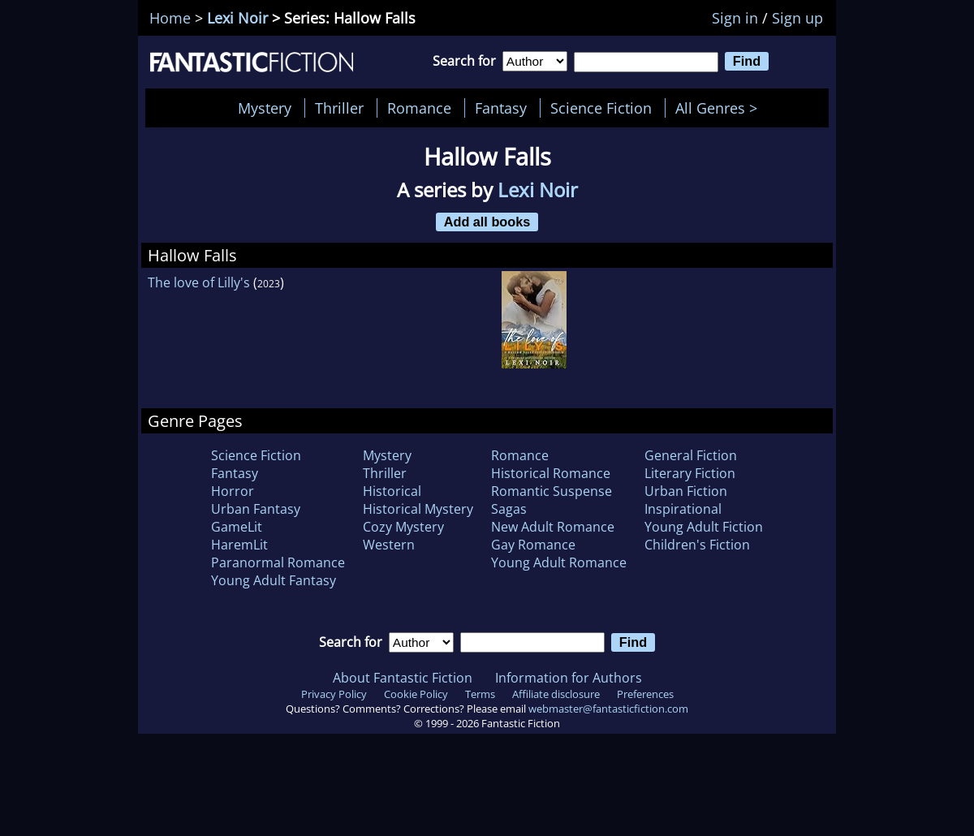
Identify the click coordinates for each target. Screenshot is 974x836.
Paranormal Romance (278, 562)
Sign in (735, 18)
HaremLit (239, 545)
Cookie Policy (416, 694)
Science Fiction (601, 108)
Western (389, 545)
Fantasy (501, 108)
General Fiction (690, 455)
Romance (419, 108)
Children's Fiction (697, 545)
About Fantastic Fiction (402, 678)
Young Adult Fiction (703, 527)
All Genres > (720, 108)
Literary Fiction (689, 473)
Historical (392, 491)
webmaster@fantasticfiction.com (608, 708)
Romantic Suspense (551, 491)
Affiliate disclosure (556, 694)
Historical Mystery (418, 509)
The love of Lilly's (199, 282)
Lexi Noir (237, 18)
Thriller (339, 108)
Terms (480, 694)
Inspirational (683, 509)
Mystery (264, 108)
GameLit (236, 527)
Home (170, 18)
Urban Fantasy (255, 509)
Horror (232, 491)
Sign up (797, 18)
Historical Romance (550, 473)
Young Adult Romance (559, 562)
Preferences (645, 694)
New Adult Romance (552, 527)
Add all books (487, 221)
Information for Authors (568, 678)
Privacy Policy (334, 694)
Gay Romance (533, 545)
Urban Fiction (685, 491)
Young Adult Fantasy (273, 580)
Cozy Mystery (403, 527)
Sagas (509, 509)
